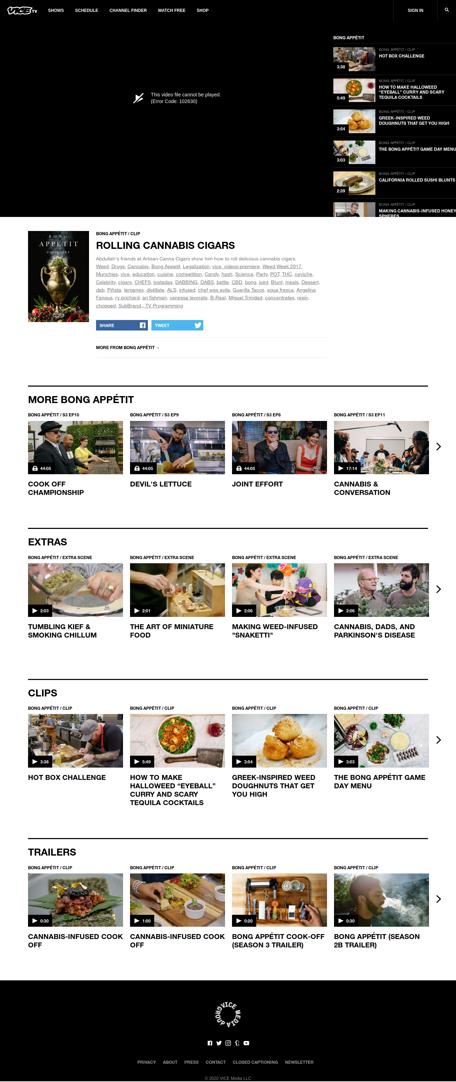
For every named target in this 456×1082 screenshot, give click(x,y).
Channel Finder (128, 10)
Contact (216, 1062)
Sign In (415, 10)
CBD (237, 282)
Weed (102, 266)
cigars (125, 282)
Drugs (118, 266)
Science (244, 274)
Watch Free (171, 10)
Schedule (86, 10)
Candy (212, 274)
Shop (203, 10)
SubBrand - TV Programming (150, 305)
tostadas (163, 282)
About (170, 1062)
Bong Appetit (165, 266)
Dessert (310, 282)
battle (223, 282)
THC (287, 274)
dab (100, 290)
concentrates (279, 297)
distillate (155, 290)
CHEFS (143, 282)
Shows (56, 10)
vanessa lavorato (188, 297)
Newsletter (299, 1062)
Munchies (107, 274)
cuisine (165, 274)
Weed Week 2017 (282, 266)
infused (187, 290)
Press (191, 1062)
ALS (171, 290)
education (143, 274)
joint (263, 282)
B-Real (218, 297)
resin (302, 297)
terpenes (134, 290)
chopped (106, 305)
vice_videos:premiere (236, 266)
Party (261, 274)
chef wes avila (214, 290)
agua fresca (280, 290)
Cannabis (138, 266)
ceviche (303, 274)
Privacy (146, 1062)
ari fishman (154, 297)
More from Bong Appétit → (128, 347)
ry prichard (127, 297)
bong (250, 282)
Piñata (114, 290)
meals (292, 282)
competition (189, 274)
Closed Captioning (255, 1062)
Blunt (277, 282)
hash (227, 274)
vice (125, 274)
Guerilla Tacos (248, 290)
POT (274, 274)
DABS (207, 282)
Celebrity (105, 282)
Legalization (196, 266)
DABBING (186, 282)
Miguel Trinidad (245, 297)
